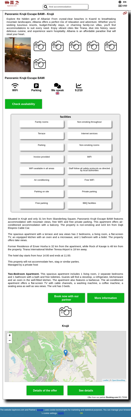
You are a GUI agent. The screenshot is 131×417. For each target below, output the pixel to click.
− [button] (10, 340)
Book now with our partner (66, 298)
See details (86, 390)
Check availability (23, 104)
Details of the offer (45, 390)
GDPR (61, 413)
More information (105, 298)
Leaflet (105, 380)
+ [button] (10, 335)
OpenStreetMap (118, 380)
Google (40, 410)
